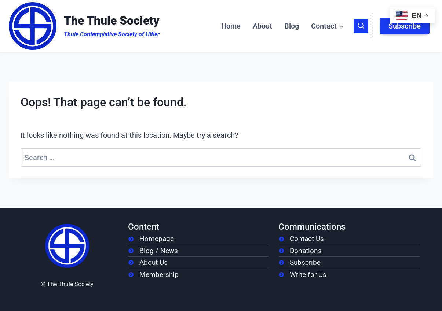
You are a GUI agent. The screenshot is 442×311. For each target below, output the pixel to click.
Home (231, 26)
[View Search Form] (361, 26)
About (262, 26)
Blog (291, 26)
